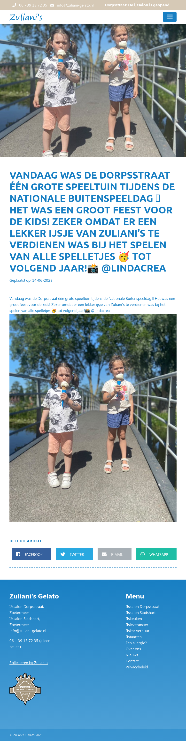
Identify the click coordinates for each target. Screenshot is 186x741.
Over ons (133, 648)
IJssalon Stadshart (140, 612)
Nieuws (132, 654)
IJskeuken (134, 618)
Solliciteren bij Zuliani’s (28, 662)
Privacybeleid (137, 666)
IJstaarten (134, 636)
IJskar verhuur (137, 630)
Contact (132, 660)
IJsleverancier (137, 624)
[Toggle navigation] (170, 17)
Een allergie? (136, 642)
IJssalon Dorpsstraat (142, 606)
